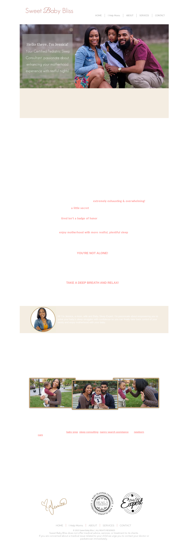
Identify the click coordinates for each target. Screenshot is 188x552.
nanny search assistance (114, 432)
